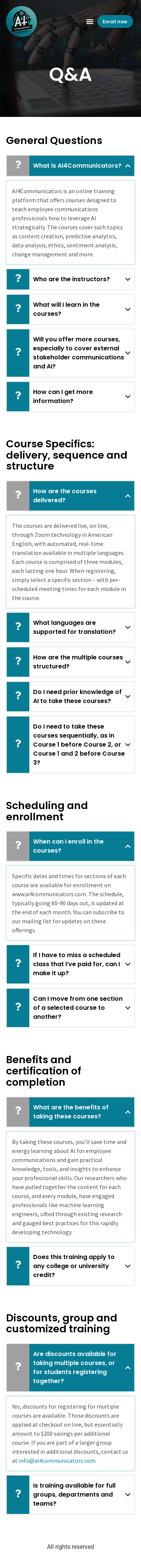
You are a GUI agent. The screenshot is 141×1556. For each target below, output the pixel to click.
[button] (90, 21)
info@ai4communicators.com (57, 1460)
